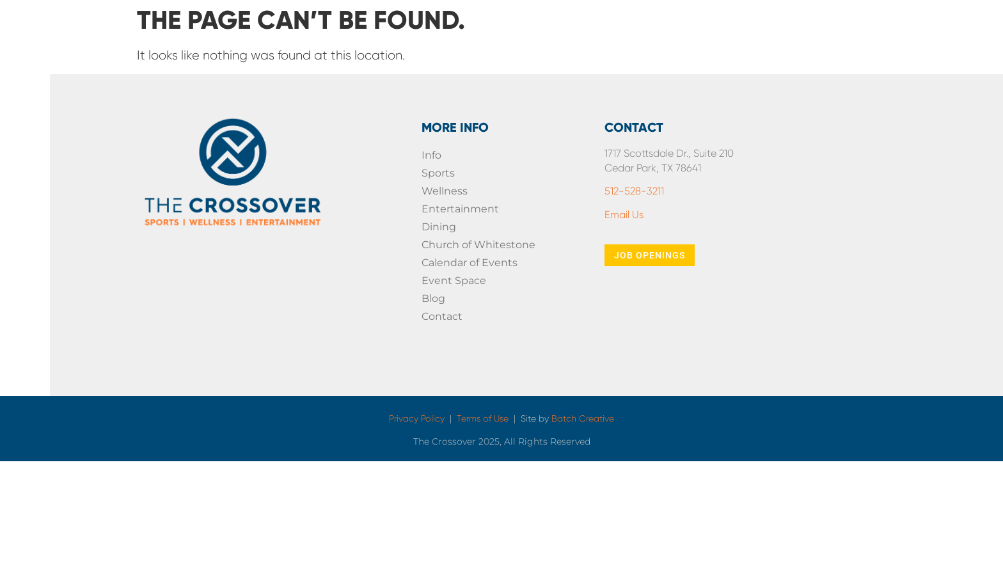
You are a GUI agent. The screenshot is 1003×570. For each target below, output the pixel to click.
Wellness (445, 191)
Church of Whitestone (478, 245)
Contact (442, 316)
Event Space (454, 280)
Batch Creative (582, 418)
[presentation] (887, 283)
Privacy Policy (417, 418)
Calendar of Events (469, 263)
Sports (438, 173)
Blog (433, 298)
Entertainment (460, 209)
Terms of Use (483, 418)
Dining (439, 227)
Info (431, 155)
